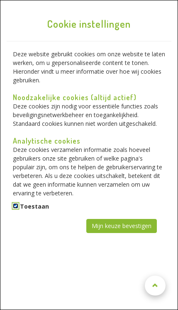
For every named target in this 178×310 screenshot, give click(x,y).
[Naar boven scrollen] (155, 286)
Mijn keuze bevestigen (121, 226)
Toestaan (34, 206)
